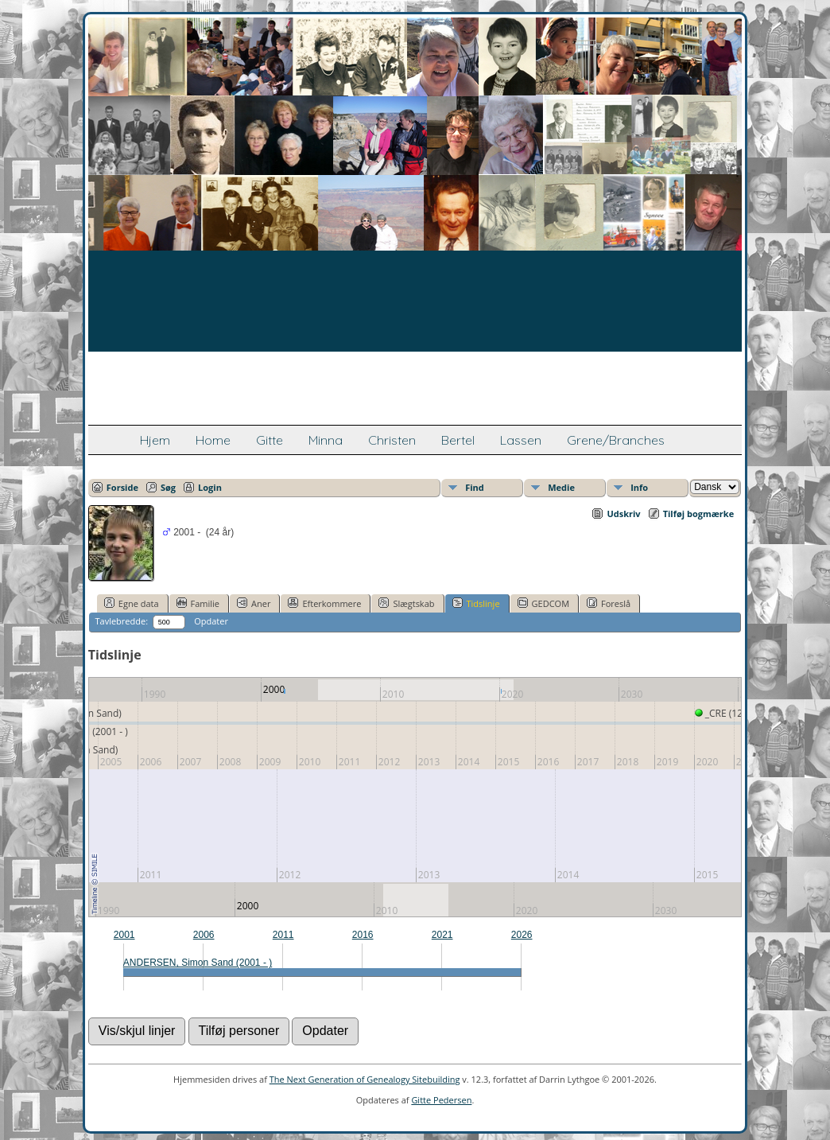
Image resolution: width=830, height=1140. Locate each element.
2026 (522, 934)
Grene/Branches (616, 440)
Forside (122, 487)
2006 (204, 934)
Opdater (211, 621)
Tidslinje (476, 603)
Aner (253, 603)
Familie (197, 603)
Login (210, 487)
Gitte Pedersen (441, 1100)
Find (474, 487)
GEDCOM (543, 603)
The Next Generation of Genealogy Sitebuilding (365, 1079)
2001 (124, 934)
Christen (392, 440)
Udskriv (623, 513)
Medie (561, 487)
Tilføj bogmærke (699, 513)
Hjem (155, 440)
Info (639, 487)
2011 (283, 934)
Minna (325, 440)
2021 (442, 934)
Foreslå (608, 603)
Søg (168, 487)
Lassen (520, 440)
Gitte (269, 440)
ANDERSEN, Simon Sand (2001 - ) (197, 962)
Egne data (131, 603)
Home (213, 440)
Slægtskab (406, 603)
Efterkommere (324, 603)
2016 (363, 934)
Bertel (458, 440)
